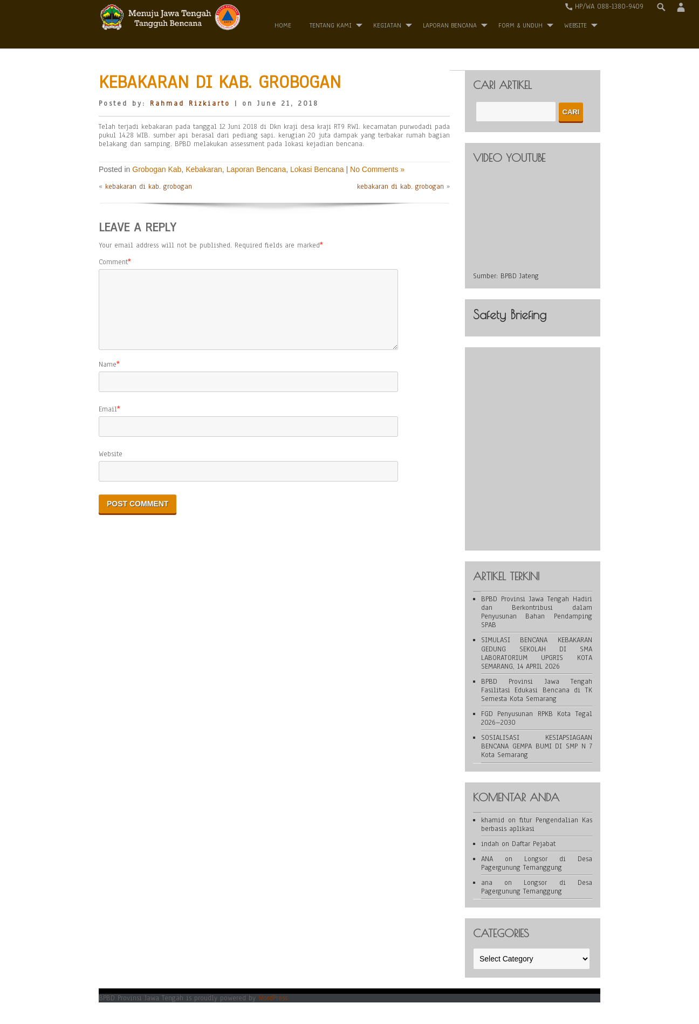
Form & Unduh (520, 25)
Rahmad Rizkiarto (190, 103)
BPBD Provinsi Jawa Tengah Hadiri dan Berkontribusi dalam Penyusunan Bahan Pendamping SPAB (536, 612)
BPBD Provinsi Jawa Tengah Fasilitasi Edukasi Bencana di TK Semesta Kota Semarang (536, 690)
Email (108, 422)
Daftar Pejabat (534, 844)
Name (107, 377)
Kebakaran (204, 169)
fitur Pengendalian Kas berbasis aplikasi (536, 824)
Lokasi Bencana (317, 169)
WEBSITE (575, 25)
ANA (487, 859)
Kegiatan (387, 25)
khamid (492, 820)
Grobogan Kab (156, 169)
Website (110, 467)
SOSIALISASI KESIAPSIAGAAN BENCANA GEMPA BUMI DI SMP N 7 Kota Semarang (536, 746)
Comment (113, 262)
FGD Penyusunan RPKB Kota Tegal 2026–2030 (536, 718)
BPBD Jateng (520, 276)
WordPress (272, 998)
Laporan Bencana (450, 25)
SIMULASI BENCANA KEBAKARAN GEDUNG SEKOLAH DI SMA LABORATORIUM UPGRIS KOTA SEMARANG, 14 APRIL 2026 (536, 653)
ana (486, 883)
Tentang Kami (331, 25)
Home (283, 25)
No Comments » (377, 169)
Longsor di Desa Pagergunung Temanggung (536, 863)
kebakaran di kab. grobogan (148, 186)
